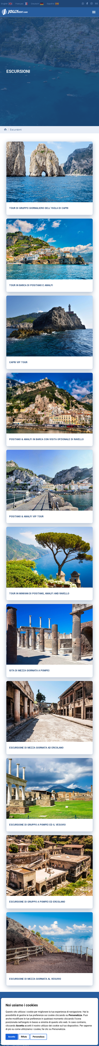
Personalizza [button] (38, 1037)
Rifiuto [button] (24, 1037)
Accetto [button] (11, 1037)
